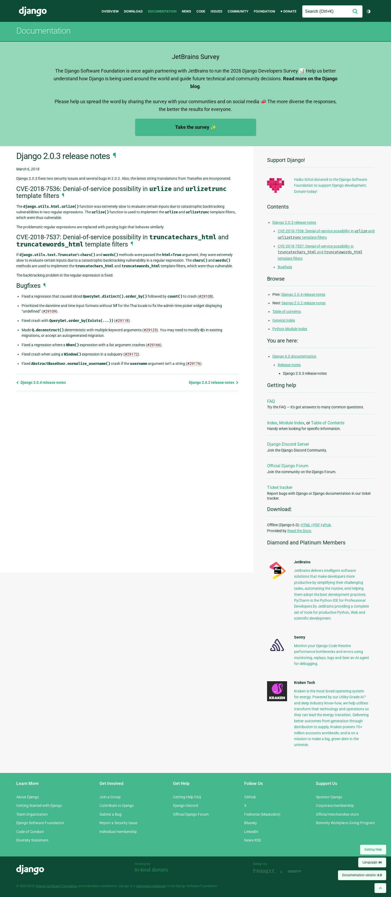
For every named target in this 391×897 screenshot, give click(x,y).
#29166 (153, 345)
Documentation (162, 11)
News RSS (252, 840)
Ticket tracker (279, 487)
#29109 (49, 311)
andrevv (300, 871)
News (186, 11)
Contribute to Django (116, 805)
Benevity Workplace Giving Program (345, 823)
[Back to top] (380, 888)
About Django (27, 797)
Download (133, 11)
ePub (327, 525)
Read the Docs (299, 531)
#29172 (131, 354)
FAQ (271, 401)
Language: (372, 862)
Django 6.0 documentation (294, 356)
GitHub (250, 797)
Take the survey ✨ (195, 127)
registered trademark (151, 886)
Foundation (264, 11)
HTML (306, 525)
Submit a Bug (110, 814)
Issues (216, 11)
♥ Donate (288, 11)
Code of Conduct (30, 832)
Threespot (265, 871)
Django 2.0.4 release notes (41, 382)
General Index (283, 320)
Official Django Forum (287, 465)
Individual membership (118, 832)
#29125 (150, 330)
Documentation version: (362, 875)
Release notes (289, 365)
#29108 (205, 296)
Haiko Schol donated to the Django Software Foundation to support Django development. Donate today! (330, 185)
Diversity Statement (32, 840)
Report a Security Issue (118, 823)
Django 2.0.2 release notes (214, 382)
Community (238, 11)
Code (200, 11)
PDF (316, 525)
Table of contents (286, 311)
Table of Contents (327, 422)
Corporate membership (335, 805)
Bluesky (250, 823)
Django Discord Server (288, 444)
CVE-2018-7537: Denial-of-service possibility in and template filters (320, 252)
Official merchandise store (337, 814)
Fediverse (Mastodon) (262, 814)
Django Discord (185, 805)
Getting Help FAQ (187, 797)
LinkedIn (251, 832)
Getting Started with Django (39, 805)
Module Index (291, 422)
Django (33, 11)
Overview (110, 11)
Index (272, 422)
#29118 (121, 320)
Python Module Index (289, 329)
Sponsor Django (329, 797)
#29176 (193, 363)
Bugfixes (285, 267)
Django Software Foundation (40, 823)
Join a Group (110, 797)
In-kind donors (151, 870)
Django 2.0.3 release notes (294, 222)
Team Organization (32, 814)
